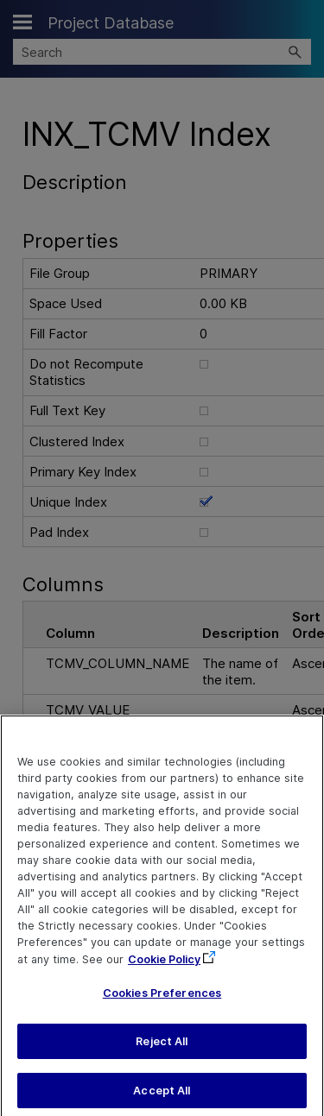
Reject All (161, 1048)
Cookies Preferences (162, 999)
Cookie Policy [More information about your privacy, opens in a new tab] (164, 966)
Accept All (161, 1096)
